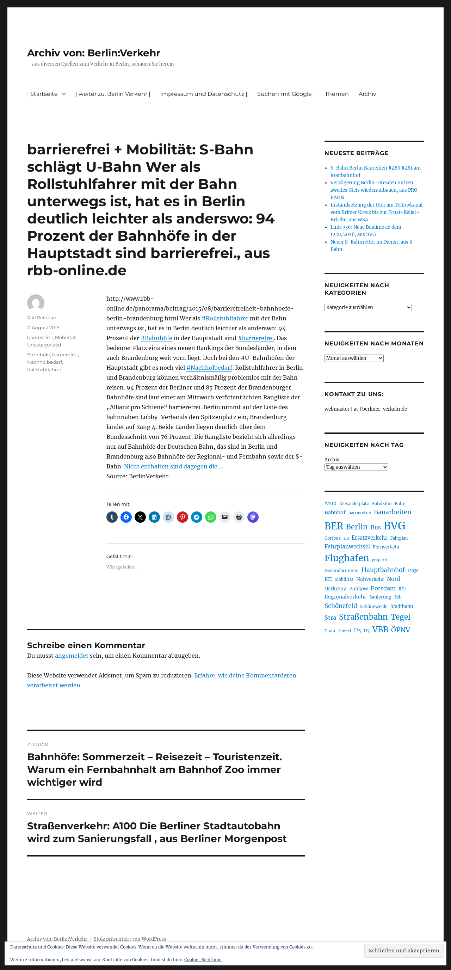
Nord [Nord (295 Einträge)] (393, 579)
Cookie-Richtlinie (203, 959)
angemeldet (71, 655)
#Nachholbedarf (209, 367)
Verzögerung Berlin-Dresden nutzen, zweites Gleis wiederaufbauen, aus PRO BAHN (373, 190)
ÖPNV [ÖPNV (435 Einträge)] (400, 630)
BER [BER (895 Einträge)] (334, 526)
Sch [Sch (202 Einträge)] (398, 597)
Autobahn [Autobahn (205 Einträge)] (382, 503)
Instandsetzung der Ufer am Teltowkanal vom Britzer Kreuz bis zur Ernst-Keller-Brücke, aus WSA (376, 212)
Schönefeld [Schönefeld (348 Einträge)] (341, 606)
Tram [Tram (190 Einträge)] (330, 630)
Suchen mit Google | (286, 94)
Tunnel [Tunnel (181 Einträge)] (344, 631)
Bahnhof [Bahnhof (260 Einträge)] (335, 512)
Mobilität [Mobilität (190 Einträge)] (344, 579)
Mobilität (65, 337)
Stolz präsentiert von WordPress (130, 939)
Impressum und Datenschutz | (203, 94)
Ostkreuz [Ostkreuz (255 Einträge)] (335, 588)
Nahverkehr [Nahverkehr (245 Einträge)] (370, 579)
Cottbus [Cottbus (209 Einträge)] (333, 538)
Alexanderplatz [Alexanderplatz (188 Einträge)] (354, 503)
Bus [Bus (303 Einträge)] (376, 527)
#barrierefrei (256, 338)
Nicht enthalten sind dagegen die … (173, 466)
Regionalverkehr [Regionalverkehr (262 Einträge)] (345, 597)
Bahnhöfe (38, 354)
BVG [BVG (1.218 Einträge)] (395, 525)
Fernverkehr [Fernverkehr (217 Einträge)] (386, 547)
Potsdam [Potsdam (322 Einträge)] (383, 588)
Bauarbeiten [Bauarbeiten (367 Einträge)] (393, 512)
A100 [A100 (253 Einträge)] (330, 503)
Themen (337, 94)
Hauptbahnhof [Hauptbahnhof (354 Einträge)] (383, 570)
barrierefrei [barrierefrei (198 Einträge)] (359, 512)
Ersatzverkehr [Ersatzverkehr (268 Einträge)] (370, 538)
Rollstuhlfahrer (44, 369)
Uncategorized (44, 345)
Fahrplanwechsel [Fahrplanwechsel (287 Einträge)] (347, 546)
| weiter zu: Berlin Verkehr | (112, 94)
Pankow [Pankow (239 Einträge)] (358, 589)
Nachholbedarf (44, 362)
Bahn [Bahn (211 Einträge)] (400, 503)
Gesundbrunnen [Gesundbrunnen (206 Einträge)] (342, 570)
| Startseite (42, 94)
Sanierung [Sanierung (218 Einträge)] (380, 597)
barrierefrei (40, 337)
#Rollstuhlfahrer (225, 318)
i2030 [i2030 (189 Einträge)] (413, 570)
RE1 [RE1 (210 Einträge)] (402, 588)
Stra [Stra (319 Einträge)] (330, 617)
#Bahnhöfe (156, 338)
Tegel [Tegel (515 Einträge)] (400, 617)
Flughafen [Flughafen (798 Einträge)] (347, 558)
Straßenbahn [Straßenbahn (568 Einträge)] (363, 617)
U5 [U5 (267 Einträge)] (357, 630)
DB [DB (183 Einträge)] (346, 538)
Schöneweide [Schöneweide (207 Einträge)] (374, 606)
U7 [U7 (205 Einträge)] (367, 630)
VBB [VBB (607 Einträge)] (380, 629)
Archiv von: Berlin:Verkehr (93, 53)
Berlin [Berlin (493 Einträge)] (357, 527)
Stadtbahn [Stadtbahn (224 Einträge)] (401, 606)
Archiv (367, 94)
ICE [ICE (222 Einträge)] (328, 579)
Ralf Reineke (41, 317)
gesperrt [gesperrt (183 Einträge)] (380, 560)
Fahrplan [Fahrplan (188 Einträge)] (399, 538)
